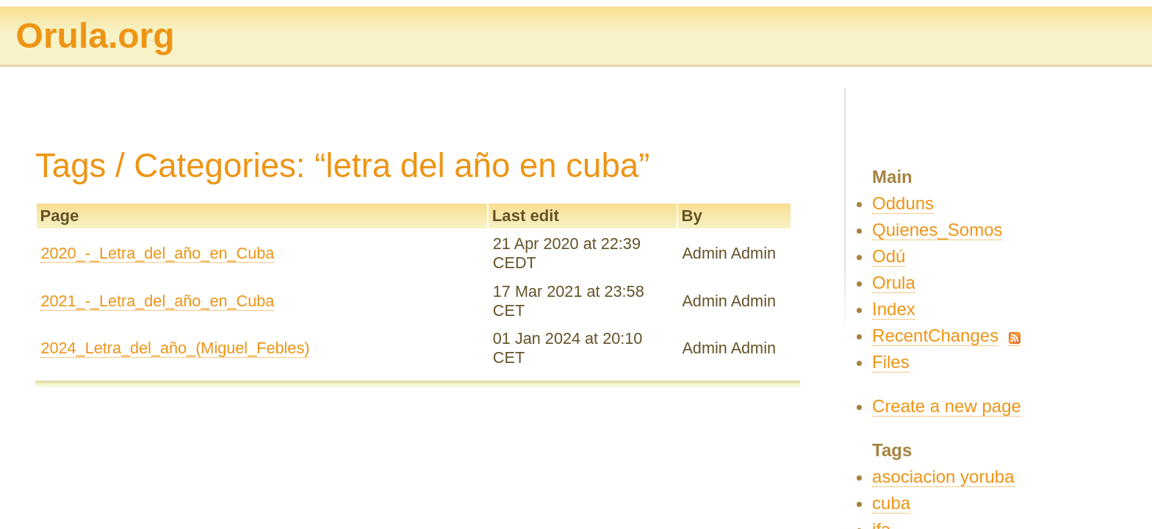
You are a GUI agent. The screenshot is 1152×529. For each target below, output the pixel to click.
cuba (891, 503)
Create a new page (946, 406)
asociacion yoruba (943, 476)
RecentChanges (935, 335)
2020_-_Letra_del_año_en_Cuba (157, 253)
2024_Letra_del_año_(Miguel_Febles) (174, 348)
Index (893, 309)
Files (891, 362)
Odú (888, 256)
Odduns (903, 203)
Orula (893, 282)
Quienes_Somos (937, 230)
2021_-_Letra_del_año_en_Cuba (157, 301)
